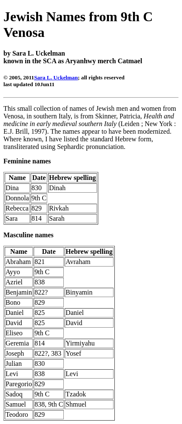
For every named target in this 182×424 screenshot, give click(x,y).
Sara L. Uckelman (56, 77)
